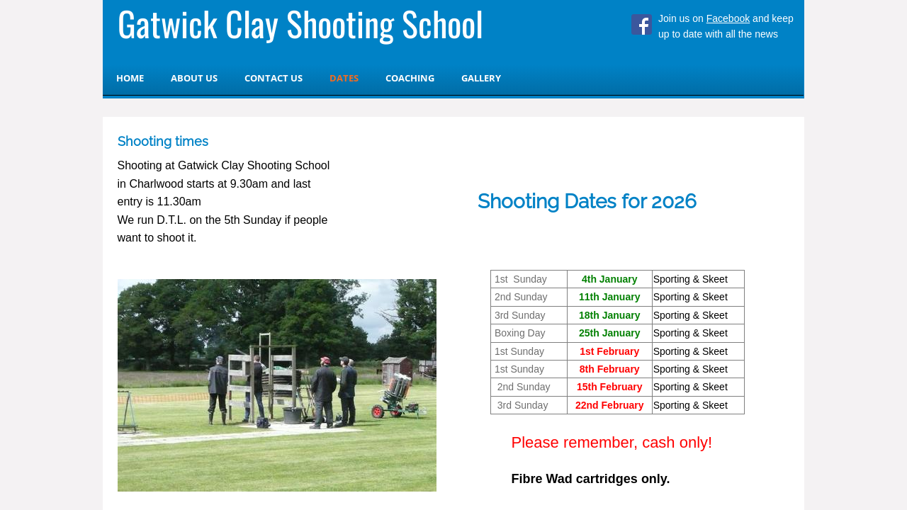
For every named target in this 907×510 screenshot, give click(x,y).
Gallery (481, 78)
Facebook (728, 18)
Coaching (409, 78)
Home (130, 78)
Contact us (273, 78)
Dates (344, 78)
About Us (194, 78)
